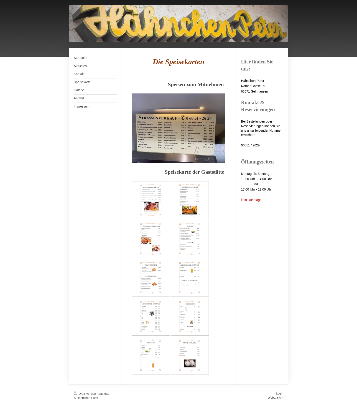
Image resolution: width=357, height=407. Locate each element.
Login (279, 393)
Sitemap (103, 393)
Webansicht (275, 397)
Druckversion (85, 393)
